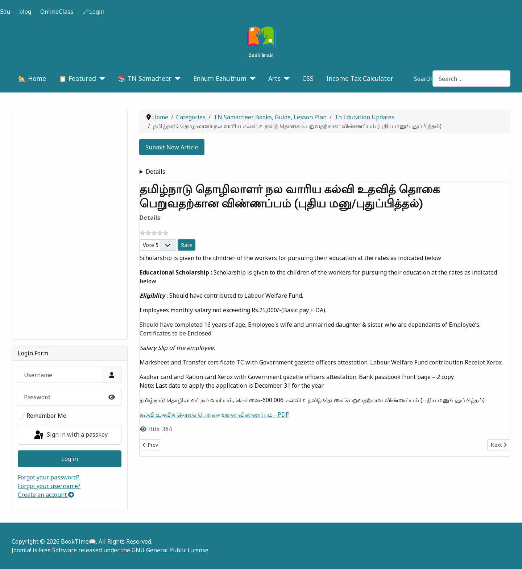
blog (25, 12)
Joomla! (21, 550)
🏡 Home (32, 78)
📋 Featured (77, 78)
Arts (274, 78)
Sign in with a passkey (70, 435)
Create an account (46, 495)
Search (423, 79)
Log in (69, 459)
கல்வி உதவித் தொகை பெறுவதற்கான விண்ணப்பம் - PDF (214, 414)
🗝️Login (93, 12)
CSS (308, 78)
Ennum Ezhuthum (219, 78)
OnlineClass (56, 12)
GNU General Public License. (171, 550)
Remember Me (46, 416)
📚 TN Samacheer (144, 78)
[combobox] (471, 78)
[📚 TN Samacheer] (176, 78)
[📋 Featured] (100, 78)
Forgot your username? (49, 486)
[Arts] (285, 78)
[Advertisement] (69, 225)
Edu (5, 12)
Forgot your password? (48, 477)
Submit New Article (171, 147)
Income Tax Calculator (359, 78)
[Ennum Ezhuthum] (251, 78)
